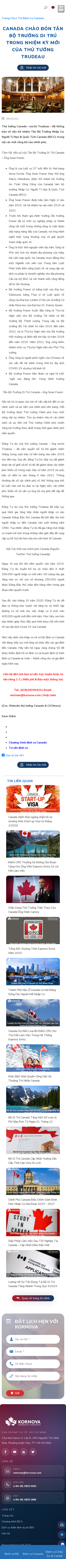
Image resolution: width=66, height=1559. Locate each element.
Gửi (15, 1393)
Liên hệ (6, 1533)
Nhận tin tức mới (33, 68)
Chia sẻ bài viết (13, 755)
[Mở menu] (61, 8)
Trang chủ (8, 18)
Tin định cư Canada (31, 18)
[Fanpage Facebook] (62, 1535)
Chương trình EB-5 (12, 1521)
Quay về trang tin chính (33, 1298)
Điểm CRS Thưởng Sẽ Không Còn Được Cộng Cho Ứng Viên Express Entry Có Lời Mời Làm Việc (33, 866)
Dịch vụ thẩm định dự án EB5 (18, 1527)
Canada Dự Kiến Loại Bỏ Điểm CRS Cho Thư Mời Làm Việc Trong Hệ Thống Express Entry (32, 1035)
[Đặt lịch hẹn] (62, 1525)
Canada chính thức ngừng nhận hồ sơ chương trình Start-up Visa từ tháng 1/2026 (30, 821)
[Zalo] (62, 1544)
